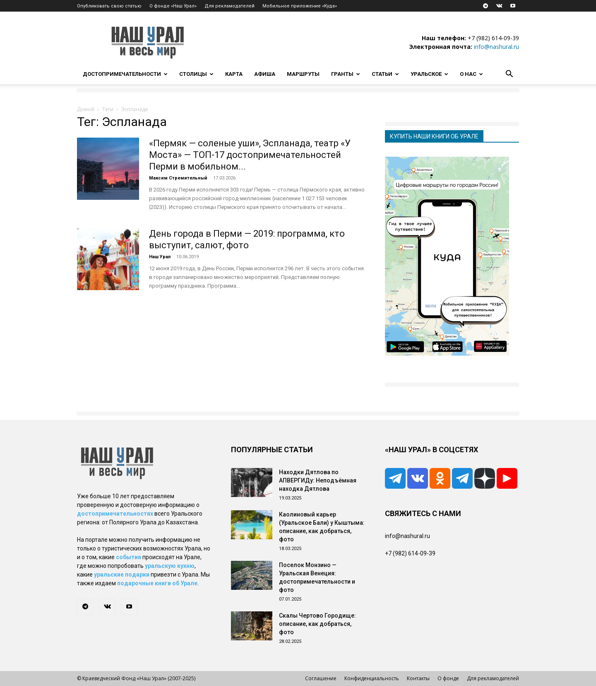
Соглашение (320, 678)
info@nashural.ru (496, 47)
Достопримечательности (125, 74)
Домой (85, 109)
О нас (471, 74)
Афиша (264, 74)
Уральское (429, 74)
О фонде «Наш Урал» (173, 6)
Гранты (345, 74)
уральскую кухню (170, 565)
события (128, 557)
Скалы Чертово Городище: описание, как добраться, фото (317, 623)
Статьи (385, 74)
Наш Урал (160, 256)
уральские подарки (121, 574)
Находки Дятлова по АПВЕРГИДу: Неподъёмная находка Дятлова (317, 480)
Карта (234, 74)
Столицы (196, 74)
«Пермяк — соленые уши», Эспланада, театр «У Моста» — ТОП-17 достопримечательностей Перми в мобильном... (250, 155)
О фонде (448, 678)
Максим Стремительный (178, 178)
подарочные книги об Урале (157, 583)
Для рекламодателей (229, 6)
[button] (509, 75)
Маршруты (303, 74)
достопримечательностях (115, 513)
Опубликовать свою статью (109, 6)
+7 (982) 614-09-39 (493, 38)
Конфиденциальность (371, 678)
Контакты (418, 678)
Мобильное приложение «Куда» (299, 6)
